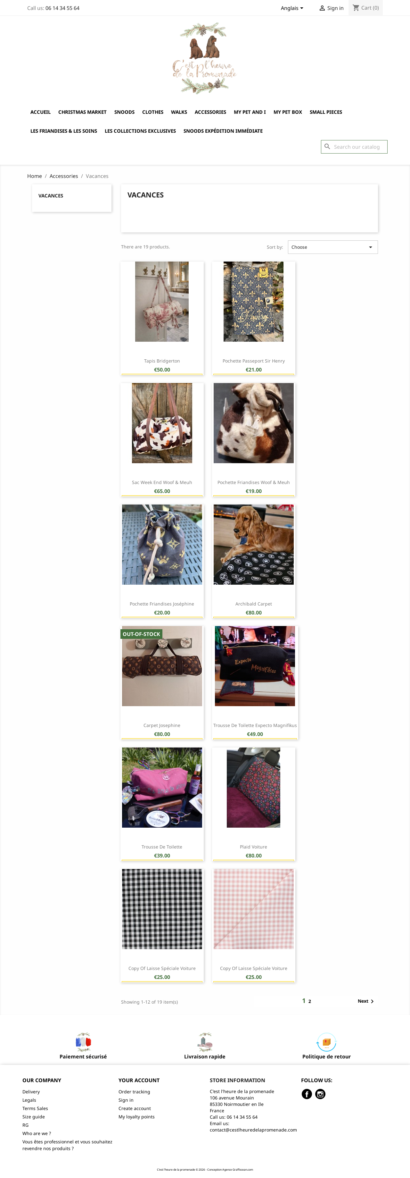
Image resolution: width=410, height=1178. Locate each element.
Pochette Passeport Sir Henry (254, 361)
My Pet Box (288, 112)
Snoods (124, 112)
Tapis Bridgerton (162, 361)
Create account (135, 1108)
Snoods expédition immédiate (223, 131)
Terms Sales (35, 1108)
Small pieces (326, 112)
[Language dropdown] (293, 9)
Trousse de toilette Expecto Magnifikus (255, 725)
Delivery (31, 1092)
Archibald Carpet (253, 604)
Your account (139, 1080)
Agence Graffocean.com (237, 1170)
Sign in (126, 1100)
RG (25, 1125)
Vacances (50, 195)
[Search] (354, 147)
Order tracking (134, 1092)
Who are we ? (36, 1133)
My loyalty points (137, 1117)
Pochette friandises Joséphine (162, 604)
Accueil (40, 112)
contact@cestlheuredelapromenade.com (253, 1130)
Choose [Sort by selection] (332, 247)
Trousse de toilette (162, 847)
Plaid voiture (253, 847)
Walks (179, 112)
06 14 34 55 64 (62, 8)
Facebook (307, 1094)
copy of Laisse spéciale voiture (162, 968)
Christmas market (82, 112)
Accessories (210, 112)
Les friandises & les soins (63, 131)
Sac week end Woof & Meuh (162, 482)
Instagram (320, 1094)
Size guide (33, 1117)
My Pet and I (250, 112)
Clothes (152, 112)
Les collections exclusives (140, 131)
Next (367, 1001)
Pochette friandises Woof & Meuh (253, 482)
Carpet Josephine (162, 725)
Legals (29, 1100)
